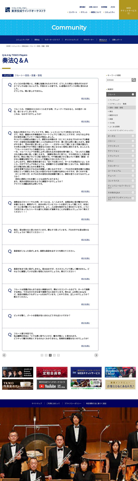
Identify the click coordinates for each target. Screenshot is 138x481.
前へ (4, 355)
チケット (84, 12)
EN (114, 7)
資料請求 (82, 7)
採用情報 (104, 7)
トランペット (113, 155)
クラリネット (113, 145)
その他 (111, 122)
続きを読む (85, 98)
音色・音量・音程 (116, 107)
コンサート (73, 12)
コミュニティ (110, 12)
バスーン (111, 141)
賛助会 (37, 39)
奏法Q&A (25, 46)
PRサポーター (89, 39)
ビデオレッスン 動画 (117, 103)
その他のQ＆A (114, 192)
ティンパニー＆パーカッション (119, 186)
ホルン (111, 160)
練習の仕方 (113, 115)
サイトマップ (37, 403)
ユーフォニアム (114, 170)
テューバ (111, 175)
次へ (96, 355)
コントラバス (113, 180)
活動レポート (117, 39)
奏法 (111, 111)
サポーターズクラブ (52, 39)
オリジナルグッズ (71, 39)
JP (111, 7)
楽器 (111, 119)
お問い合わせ (93, 7)
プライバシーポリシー (73, 403)
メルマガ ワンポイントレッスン (121, 130)
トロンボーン (113, 165)
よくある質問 (114, 126)
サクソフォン (113, 150)
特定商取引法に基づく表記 (96, 403)
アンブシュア (114, 100)
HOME (8, 46)
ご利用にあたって (53, 403)
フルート (33, 46)
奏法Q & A (103, 39)
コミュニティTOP (22, 39)
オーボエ (111, 136)
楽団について (96, 12)
